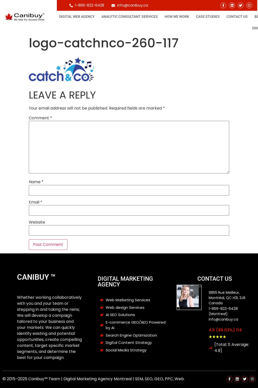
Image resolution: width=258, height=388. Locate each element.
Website (37, 222)
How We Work (177, 17)
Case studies (208, 17)
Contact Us (237, 17)
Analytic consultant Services (129, 17)
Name (36, 182)
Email (35, 202)
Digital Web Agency (77, 17)
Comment (40, 118)
